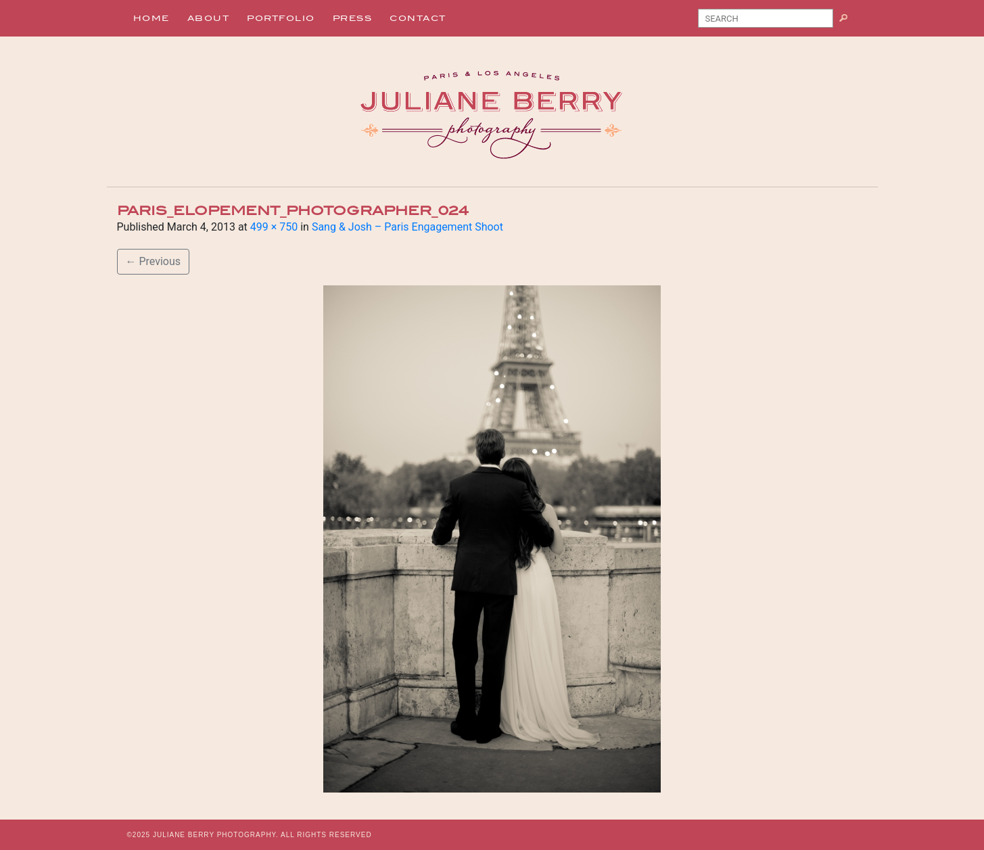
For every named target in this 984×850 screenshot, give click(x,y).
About (208, 18)
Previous (153, 261)
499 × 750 (274, 226)
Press (353, 18)
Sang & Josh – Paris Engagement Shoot (407, 226)
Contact (418, 18)
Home (151, 18)
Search (848, 21)
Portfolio (281, 18)
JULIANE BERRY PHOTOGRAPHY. (216, 835)
